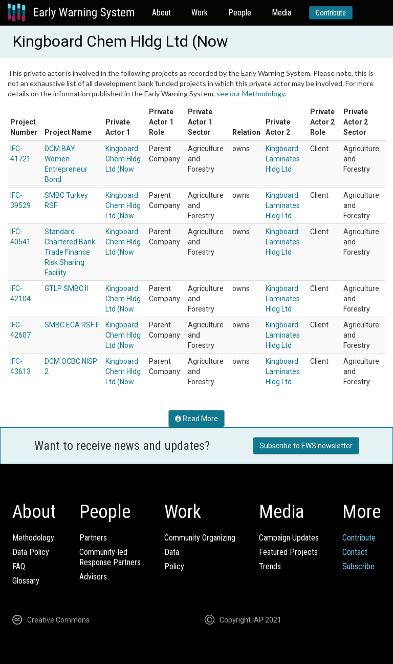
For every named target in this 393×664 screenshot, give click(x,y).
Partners (93, 538)
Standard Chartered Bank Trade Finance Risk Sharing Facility (70, 252)
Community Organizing (199, 538)
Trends (270, 566)
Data (171, 552)
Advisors (93, 577)
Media (281, 12)
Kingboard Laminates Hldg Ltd (283, 158)
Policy (174, 566)
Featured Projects (288, 552)
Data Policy (30, 552)
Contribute (331, 13)
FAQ (18, 566)
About (161, 12)
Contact (354, 552)
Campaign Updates (289, 538)
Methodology (33, 538)
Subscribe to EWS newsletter (306, 446)
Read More (196, 418)
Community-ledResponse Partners (110, 557)
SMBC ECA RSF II (72, 325)
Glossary (25, 581)
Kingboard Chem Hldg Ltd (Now (123, 158)
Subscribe (358, 566)
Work (199, 12)
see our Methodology (250, 93)
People (239, 12)
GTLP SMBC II (66, 288)
